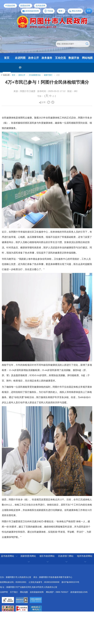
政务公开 (33, 57)
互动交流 (60, 57)
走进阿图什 (20, 62)
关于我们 (14, 592)
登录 (89, 11)
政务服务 (47, 57)
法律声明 (4, 592)
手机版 (50, 11)
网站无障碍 (76, 11)
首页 (6, 57)
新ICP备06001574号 (70, 582)
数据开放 (73, 57)
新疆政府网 (25, 6)
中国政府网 (10, 6)
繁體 (60, 11)
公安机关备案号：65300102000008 (44, 582)
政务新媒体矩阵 (32, 11)
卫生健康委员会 (35, 75)
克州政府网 (40, 6)
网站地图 (87, 57)
